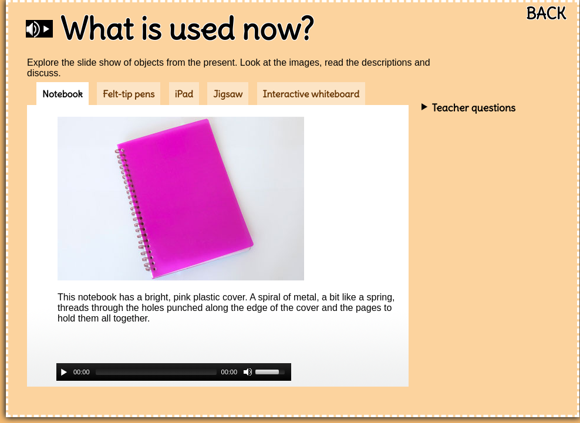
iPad (184, 94)
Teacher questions (473, 107)
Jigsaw (227, 94)
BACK (546, 13)
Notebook (62, 94)
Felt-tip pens (128, 94)
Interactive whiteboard (311, 94)
